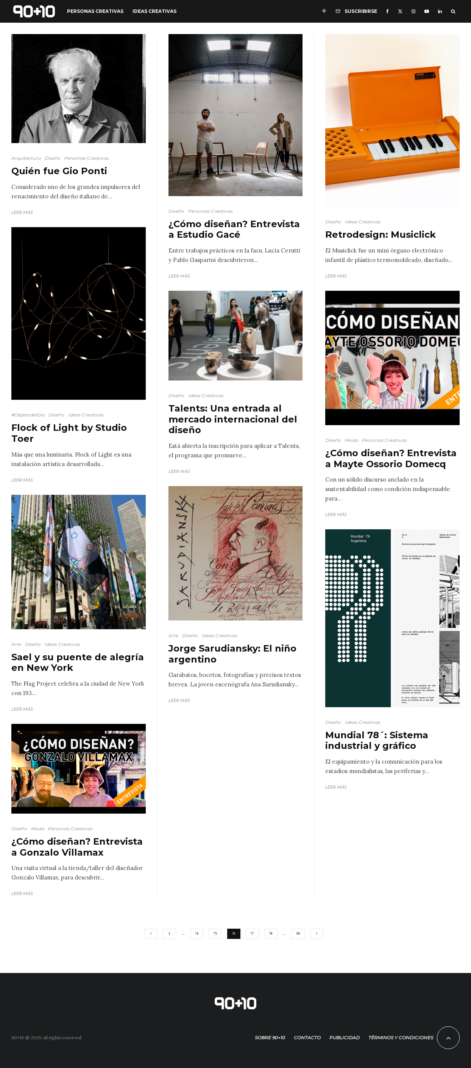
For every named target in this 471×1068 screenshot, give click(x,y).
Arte (16, 644)
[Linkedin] (440, 11)
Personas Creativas (95, 11)
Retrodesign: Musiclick (380, 234)
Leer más (22, 212)
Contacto (307, 1037)
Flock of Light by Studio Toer (69, 433)
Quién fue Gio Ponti (59, 171)
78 (270, 933)
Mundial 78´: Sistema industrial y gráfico (376, 740)
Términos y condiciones (400, 1037)
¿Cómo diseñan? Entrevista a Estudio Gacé (234, 229)
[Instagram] (413, 11)
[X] (400, 11)
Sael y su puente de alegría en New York (77, 663)
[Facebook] (387, 11)
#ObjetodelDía (28, 415)
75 (215, 933)
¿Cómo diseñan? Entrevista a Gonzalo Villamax (77, 847)
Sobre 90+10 (270, 1037)
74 (196, 933)
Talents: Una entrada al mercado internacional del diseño (232, 419)
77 (252, 933)
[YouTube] (427, 11)
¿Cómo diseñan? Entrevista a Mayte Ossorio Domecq (391, 458)
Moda (37, 828)
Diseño (53, 158)
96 (298, 933)
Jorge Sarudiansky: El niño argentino (232, 654)
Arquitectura (26, 158)
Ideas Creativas (154, 11)
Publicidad (344, 1037)
